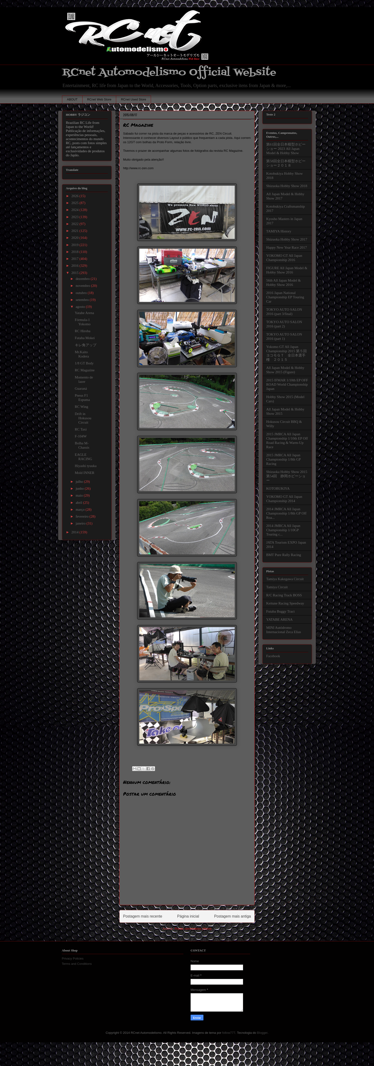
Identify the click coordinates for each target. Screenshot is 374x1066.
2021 (75, 231)
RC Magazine (85, 370)
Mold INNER (84, 473)
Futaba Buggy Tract (280, 611)
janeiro (81, 523)
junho (80, 488)
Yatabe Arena (84, 313)
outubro (82, 293)
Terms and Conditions (77, 964)
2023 (75, 217)
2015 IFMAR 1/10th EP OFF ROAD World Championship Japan (287, 384)
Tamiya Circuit (277, 587)
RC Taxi (81, 429)
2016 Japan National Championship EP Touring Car (285, 297)
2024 (75, 210)
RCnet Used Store (133, 99)
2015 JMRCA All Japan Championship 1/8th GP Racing (283, 459)
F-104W (81, 436)
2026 (75, 196)
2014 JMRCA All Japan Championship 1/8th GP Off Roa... (286, 513)
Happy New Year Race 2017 (286, 247)
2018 (75, 252)
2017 (75, 259)
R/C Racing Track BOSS (284, 595)
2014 (75, 532)
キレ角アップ (85, 345)
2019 (75, 245)
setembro (83, 300)
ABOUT (72, 99)
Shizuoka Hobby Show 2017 (286, 239)
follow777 (228, 1032)
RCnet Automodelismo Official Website (169, 72)
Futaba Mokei (85, 338)
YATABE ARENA (279, 619)
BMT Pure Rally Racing (283, 555)
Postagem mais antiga (232, 916)
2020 (75, 238)
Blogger (262, 1032)
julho (80, 481)
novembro (83, 286)
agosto (81, 307)
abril (79, 502)
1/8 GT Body (84, 363)
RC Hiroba (82, 331)
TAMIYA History (278, 231)
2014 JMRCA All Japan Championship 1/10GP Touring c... (283, 530)
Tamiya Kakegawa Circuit (285, 579)
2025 (75, 203)
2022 (75, 224)
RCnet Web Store (99, 99)
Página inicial (188, 916)
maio (80, 495)
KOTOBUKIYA (278, 488)
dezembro (83, 279)
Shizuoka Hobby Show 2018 (286, 186)
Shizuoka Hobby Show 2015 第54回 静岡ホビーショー (286, 476)
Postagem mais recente (142, 916)
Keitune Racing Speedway (285, 603)
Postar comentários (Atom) (193, 928)
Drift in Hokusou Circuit (83, 418)
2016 (75, 266)
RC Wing (81, 407)
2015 (75, 273)
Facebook (273, 656)
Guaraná (81, 388)
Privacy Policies (72, 958)
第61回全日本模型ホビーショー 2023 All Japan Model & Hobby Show (286, 148)
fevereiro (82, 516)
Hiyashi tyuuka (86, 466)
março (80, 509)
